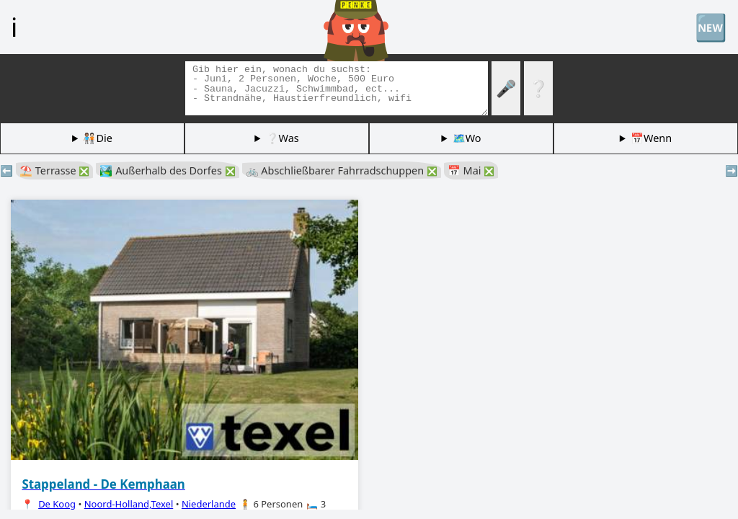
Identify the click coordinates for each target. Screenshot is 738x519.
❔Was (282, 138)
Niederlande (209, 503)
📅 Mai (471, 170)
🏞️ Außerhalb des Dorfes (167, 170)
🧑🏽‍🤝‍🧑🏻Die (97, 138)
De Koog (57, 503)
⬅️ (6, 170)
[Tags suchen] (336, 88)
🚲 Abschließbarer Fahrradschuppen (341, 170)
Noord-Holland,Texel (129, 503)
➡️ (731, 170)
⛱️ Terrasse (54, 170)
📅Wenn (651, 138)
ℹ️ (14, 27)
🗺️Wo (467, 138)
